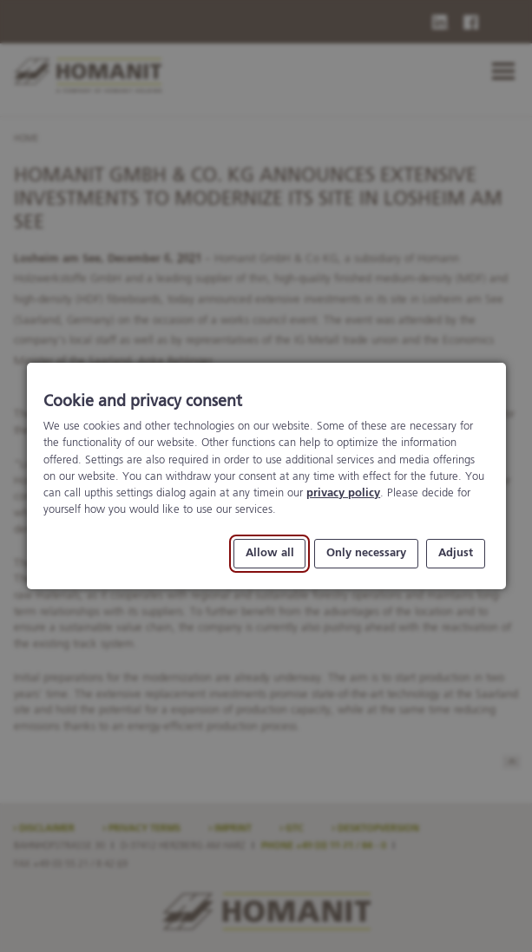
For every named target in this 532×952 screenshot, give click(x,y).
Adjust (455, 554)
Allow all (269, 554)
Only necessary (365, 554)
